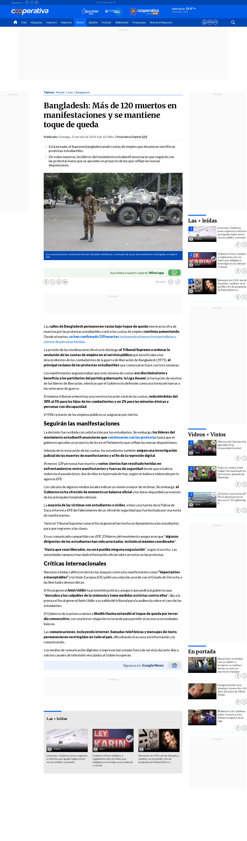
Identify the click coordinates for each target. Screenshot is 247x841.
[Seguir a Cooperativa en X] (32, 2)
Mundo (80, 22)
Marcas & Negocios (161, 22)
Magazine (36, 22)
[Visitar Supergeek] (215, 26)
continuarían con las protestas (132, 437)
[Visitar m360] (209, 26)
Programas (139, 22)
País (24, 22)
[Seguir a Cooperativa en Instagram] (36, 2)
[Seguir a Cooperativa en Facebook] (27, 2)
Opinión (93, 22)
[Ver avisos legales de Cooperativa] (204, 26)
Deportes (51, 22)
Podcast (106, 22)
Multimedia (121, 22)
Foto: (49, 176)
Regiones (66, 22)
